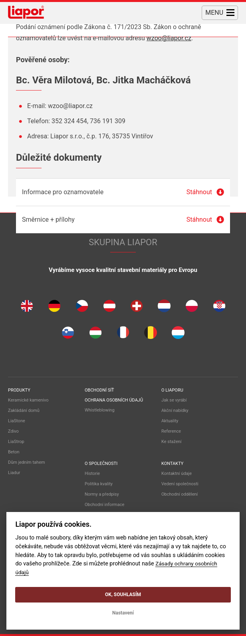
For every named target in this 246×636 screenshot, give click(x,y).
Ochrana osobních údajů (114, 400)
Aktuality (170, 420)
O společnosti (101, 463)
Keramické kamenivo (28, 400)
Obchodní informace (104, 504)
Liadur (14, 472)
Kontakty (172, 463)
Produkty (19, 390)
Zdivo (13, 431)
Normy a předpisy (102, 494)
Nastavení (123, 613)
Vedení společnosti (179, 483)
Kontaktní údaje (176, 473)
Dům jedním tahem (26, 462)
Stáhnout (199, 192)
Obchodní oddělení (179, 494)
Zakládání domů (24, 410)
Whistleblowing (100, 410)
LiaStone (16, 420)
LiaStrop (16, 441)
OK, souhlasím (123, 594)
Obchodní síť (99, 390)
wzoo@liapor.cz (169, 38)
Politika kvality (99, 483)
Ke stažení (171, 441)
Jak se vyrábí (174, 400)
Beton (14, 452)
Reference (171, 431)
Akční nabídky (174, 410)
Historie (92, 473)
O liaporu (172, 390)
